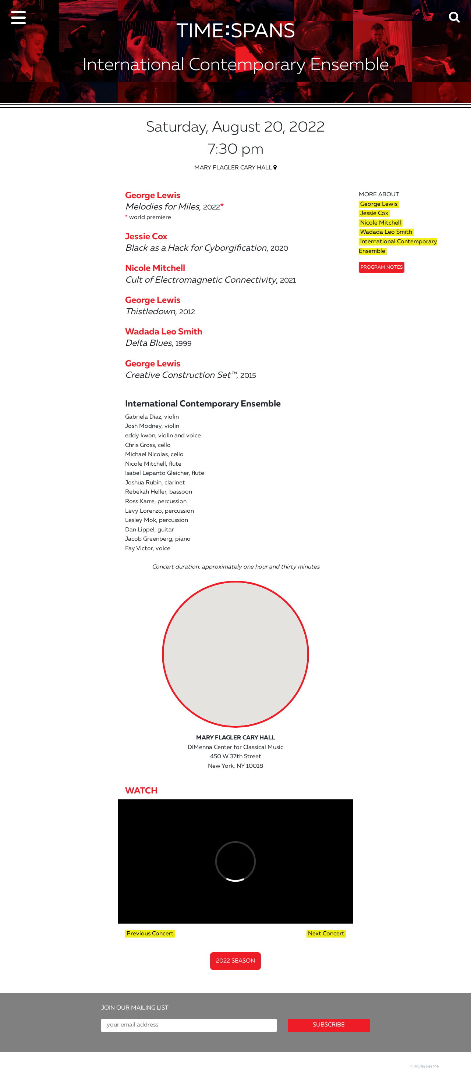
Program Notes (382, 267)
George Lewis (378, 204)
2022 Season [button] (235, 961)
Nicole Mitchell (380, 223)
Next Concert (326, 934)
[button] (460, 12)
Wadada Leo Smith (386, 232)
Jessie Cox (374, 213)
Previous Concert (150, 934)
